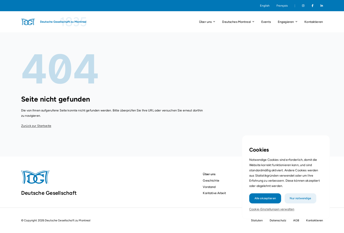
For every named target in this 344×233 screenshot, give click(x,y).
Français (282, 5)
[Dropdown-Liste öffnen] (214, 22)
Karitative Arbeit (214, 193)
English (264, 5)
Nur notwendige (300, 202)
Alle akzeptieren (265, 202)
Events (266, 22)
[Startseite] (54, 21)
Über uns (209, 174)
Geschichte (211, 180)
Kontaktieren (313, 22)
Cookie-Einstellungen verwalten (272, 213)
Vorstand (209, 187)
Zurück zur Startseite (36, 126)
